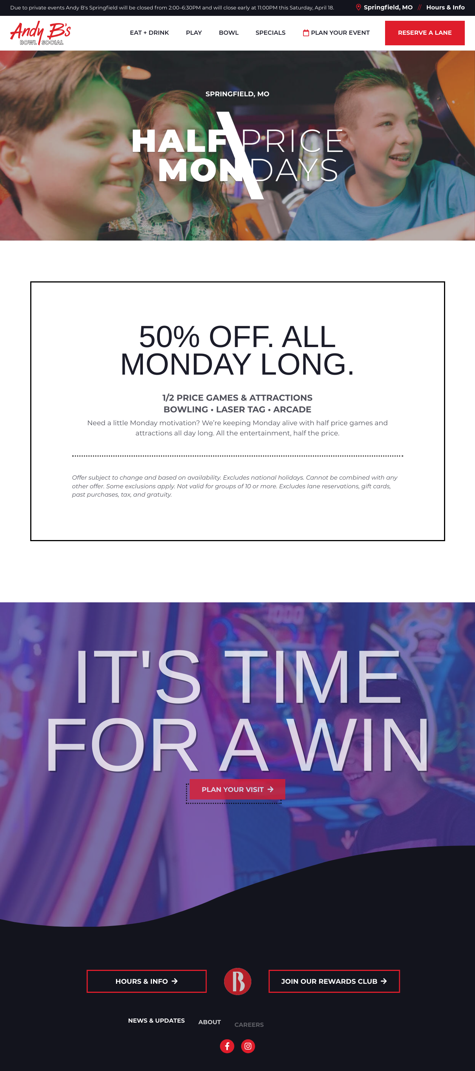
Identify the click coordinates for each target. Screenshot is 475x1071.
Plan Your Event (336, 32)
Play (194, 32)
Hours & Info (445, 7)
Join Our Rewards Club (338, 981)
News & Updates (156, 1023)
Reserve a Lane (425, 32)
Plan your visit (238, 789)
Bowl (228, 32)
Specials (270, 32)
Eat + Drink (149, 32)
